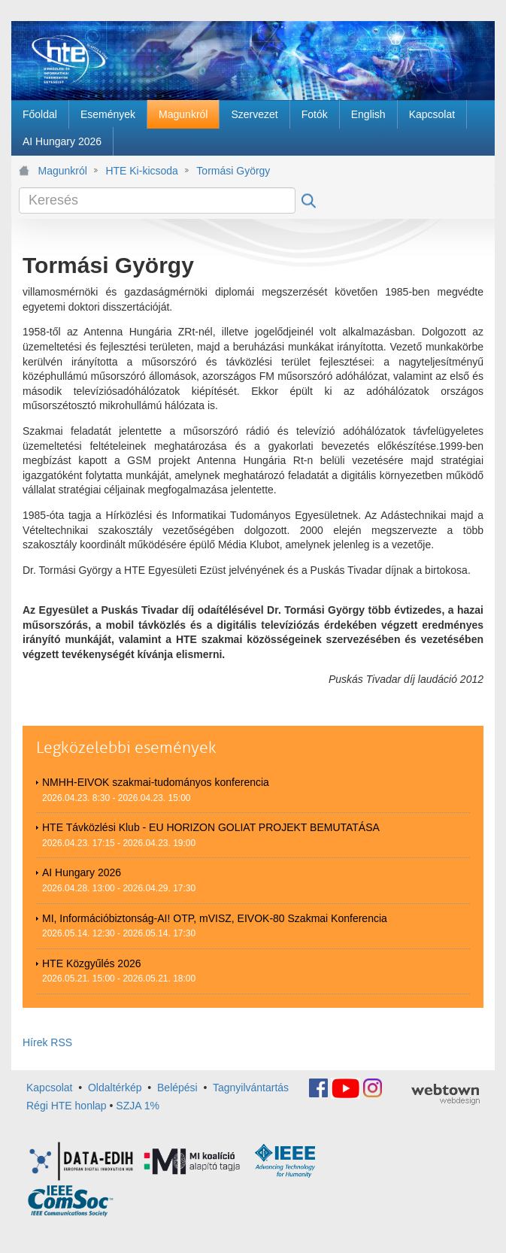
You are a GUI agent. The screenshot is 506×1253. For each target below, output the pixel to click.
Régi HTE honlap (66, 1106)
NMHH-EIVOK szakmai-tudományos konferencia (155, 782)
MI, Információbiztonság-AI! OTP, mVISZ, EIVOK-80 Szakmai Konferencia (214, 918)
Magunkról (62, 171)
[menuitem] (39, 114)
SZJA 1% (137, 1106)
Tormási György (233, 171)
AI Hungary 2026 (81, 872)
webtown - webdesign (445, 1094)
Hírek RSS (47, 1042)
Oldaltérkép (115, 1087)
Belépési (177, 1087)
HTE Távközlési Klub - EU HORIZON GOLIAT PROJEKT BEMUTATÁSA (211, 827)
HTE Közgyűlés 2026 (91, 963)
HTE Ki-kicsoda (141, 171)
